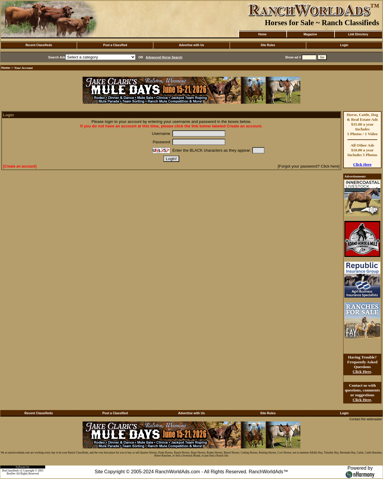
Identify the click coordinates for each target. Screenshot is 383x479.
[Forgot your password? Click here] (309, 166)
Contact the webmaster (365, 419)
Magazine (310, 34)
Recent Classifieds (38, 45)
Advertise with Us (191, 45)
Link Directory (358, 34)
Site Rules (268, 45)
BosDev (11, 473)
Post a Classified (115, 45)
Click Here (362, 164)
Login (344, 45)
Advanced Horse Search (164, 57)
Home (262, 34)
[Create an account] (20, 166)
